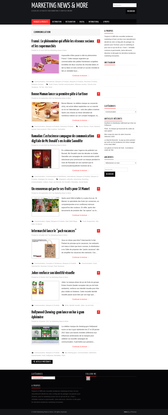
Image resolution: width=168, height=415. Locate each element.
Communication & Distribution (56, 176)
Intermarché (36, 266)
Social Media (83, 182)
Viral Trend (48, 87)
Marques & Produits (41, 22)
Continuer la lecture (80, 76)
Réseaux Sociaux (38, 84)
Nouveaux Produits (90, 81)
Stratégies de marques (46, 179)
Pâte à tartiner (52, 129)
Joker (82, 305)
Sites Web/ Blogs (71, 221)
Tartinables (61, 129)
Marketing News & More (60, 5)
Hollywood (49, 355)
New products (41, 129)
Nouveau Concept (47, 266)
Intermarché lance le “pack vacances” (54, 231)
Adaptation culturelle (66, 179)
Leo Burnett (57, 182)
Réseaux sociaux (81, 84)
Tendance (35, 87)
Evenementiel (36, 355)
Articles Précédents (42, 362)
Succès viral (92, 84)
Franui (55, 84)
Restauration (70, 22)
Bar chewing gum (71, 353)
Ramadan (74, 182)
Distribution (56, 22)
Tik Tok (41, 87)
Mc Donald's (66, 182)
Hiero (126, 412)
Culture (45, 182)
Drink (66, 305)
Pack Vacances (59, 266)
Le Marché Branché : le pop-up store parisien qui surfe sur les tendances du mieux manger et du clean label (119, 142)
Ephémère (92, 353)
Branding (85, 179)
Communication (39, 81)
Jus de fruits (89, 305)
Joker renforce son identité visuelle (53, 273)
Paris (63, 355)
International (94, 22)
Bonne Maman (84, 126)
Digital (82, 22)
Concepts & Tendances (54, 263)
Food (50, 84)
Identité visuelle (74, 305)
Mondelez (57, 355)
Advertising (77, 179)
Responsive (91, 221)
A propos (106, 22)
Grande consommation (66, 84)
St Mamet (38, 224)
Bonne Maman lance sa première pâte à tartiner (60, 94)
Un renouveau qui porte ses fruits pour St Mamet (61, 189)
